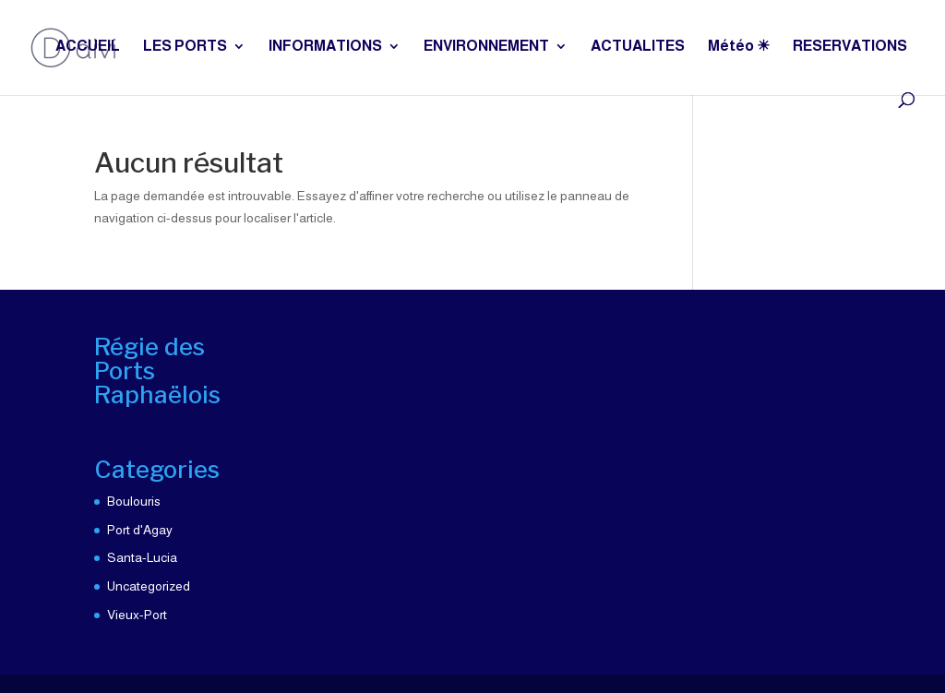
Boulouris (134, 501)
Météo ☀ (739, 47)
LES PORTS (185, 47)
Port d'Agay (140, 529)
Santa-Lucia (142, 557)
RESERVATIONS (850, 47)
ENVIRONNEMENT (486, 47)
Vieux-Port (137, 614)
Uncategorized (148, 586)
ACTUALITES (638, 47)
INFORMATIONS (325, 47)
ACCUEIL (87, 47)
